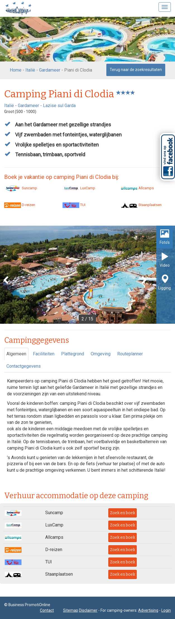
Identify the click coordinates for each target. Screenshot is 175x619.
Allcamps (137, 188)
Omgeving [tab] (101, 353)
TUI (74, 205)
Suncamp (20, 188)
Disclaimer (88, 610)
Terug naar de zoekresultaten (136, 69)
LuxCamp (79, 188)
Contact (47, 610)
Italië (30, 70)
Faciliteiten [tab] (43, 353)
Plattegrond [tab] (72, 353)
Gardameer (49, 70)
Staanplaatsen (141, 205)
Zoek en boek (122, 513)
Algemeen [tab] (16, 353)
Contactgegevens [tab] (23, 366)
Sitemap (70, 610)
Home (15, 70)
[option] (87, 275)
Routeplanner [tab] (130, 353)
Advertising (148, 610)
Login (166, 610)
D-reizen (19, 205)
